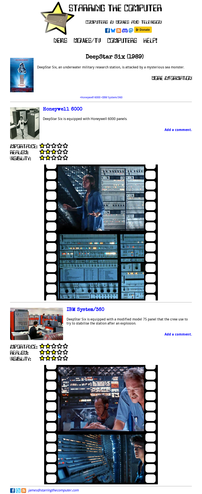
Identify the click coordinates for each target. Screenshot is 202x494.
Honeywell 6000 (62, 109)
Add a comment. (178, 130)
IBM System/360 (85, 310)
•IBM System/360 (111, 97)
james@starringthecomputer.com (53, 490)
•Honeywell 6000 (90, 97)
